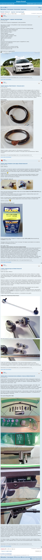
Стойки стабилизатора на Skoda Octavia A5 (11, 268)
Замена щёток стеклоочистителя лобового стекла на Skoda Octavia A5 (18, 376)
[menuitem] (6, 7)
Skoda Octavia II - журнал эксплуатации (12, 12)
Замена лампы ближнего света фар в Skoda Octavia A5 (14, 163)
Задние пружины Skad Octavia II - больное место (12, 85)
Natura (4, 15)
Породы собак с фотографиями (6, 79)
